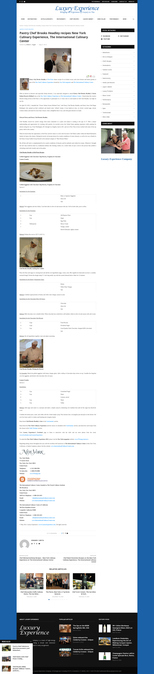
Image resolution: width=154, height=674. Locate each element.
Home (23, 19)
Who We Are (105, 1)
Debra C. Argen (31, 45)
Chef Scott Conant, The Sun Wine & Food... (84, 593)
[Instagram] (22, 1)
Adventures (106, 52)
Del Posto (50, 79)
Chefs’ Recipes (33, 428)
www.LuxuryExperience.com (46, 524)
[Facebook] (109, 36)
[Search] (133, 19)
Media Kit (131, 1)
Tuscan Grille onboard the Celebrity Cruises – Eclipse (83, 650)
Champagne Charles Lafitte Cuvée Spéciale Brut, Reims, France (121, 655)
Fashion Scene (107, 70)
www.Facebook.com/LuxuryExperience (31, 435)
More (124, 19)
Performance (114, 19)
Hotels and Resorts (109, 82)
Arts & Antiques (107, 57)
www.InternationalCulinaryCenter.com (62, 446)
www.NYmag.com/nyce (81, 439)
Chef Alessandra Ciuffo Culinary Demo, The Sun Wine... (32, 593)
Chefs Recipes (107, 61)
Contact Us (123, 1)
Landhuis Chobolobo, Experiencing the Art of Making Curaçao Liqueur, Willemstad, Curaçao (122, 641)
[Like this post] (63, 533)
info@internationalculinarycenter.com (43, 498)
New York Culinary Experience (44, 82)
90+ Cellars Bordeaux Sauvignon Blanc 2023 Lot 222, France (122, 628)
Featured (105, 74)
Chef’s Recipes (74, 19)
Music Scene (106, 95)
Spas (104, 108)
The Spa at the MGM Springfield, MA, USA (81, 627)
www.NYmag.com (35, 473)
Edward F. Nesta (37, 540)
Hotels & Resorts (47, 19)
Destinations (32, 19)
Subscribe (114, 1)
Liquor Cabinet (88, 19)
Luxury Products (108, 91)
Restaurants (61, 19)
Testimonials (96, 1)
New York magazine (65, 82)
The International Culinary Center (83, 82)
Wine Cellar (101, 19)
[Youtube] (24, 1)
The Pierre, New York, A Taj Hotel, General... (58, 593)
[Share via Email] (67, 533)
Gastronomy (50, 421)
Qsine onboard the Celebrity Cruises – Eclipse (83, 638)
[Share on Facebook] (65, 533)
